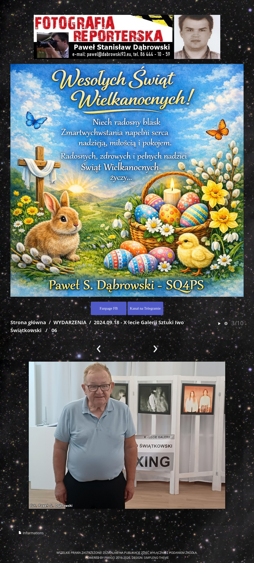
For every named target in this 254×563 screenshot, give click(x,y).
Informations (31, 533)
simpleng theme (156, 558)
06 (54, 330)
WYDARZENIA (69, 322)
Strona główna (28, 322)
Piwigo (109, 558)
